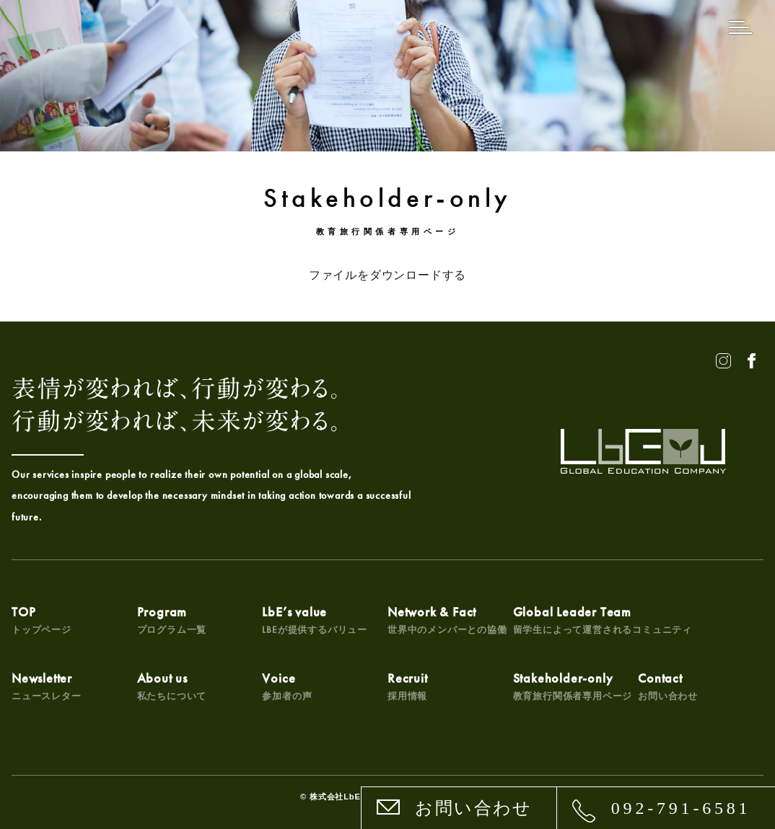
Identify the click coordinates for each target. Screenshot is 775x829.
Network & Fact (447, 619)
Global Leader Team (602, 619)
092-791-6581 (681, 808)
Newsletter (47, 686)
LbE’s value (314, 619)
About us (172, 686)
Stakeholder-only (573, 686)
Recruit (408, 686)
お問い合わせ (473, 808)
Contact (668, 686)
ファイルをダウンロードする (387, 275)
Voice (287, 686)
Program (172, 619)
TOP (41, 619)
